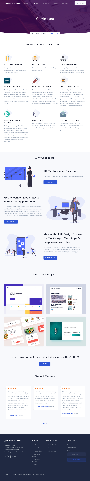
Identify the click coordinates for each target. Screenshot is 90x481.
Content (36, 3)
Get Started (50, 182)
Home (26, 3)
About (55, 3)
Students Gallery (36, 455)
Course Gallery (37, 451)
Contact (65, 3)
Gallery (46, 3)
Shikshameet (51, 451)
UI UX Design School (39, 34)
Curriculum (36, 448)
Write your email (72, 451)
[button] (44, 423)
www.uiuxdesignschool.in (11, 450)
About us (36, 445)
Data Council (51, 445)
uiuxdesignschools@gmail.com (13, 447)
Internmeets (51, 448)
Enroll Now (44, 364)
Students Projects (36, 460)
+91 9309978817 (10, 445)
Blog (34, 464)
